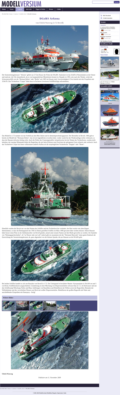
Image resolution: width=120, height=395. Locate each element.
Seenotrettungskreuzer (109, 143)
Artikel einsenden (107, 18)
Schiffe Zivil (22, 14)
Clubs (59, 9)
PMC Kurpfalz (103, 32)
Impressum (60, 393)
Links (65, 393)
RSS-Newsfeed (107, 15)
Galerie (20, 9)
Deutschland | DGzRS (109, 144)
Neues (12, 9)
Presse (51, 9)
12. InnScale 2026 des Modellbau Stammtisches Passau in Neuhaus (107, 28)
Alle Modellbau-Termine (106, 41)
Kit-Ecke (29, 9)
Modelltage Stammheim (105, 36)
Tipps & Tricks (40, 9)
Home (4, 9)
